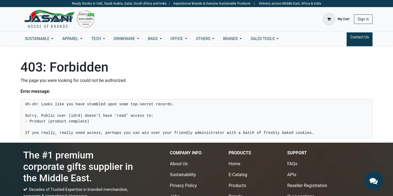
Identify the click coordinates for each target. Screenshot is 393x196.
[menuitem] (39, 39)
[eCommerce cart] (336, 19)
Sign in (363, 19)
